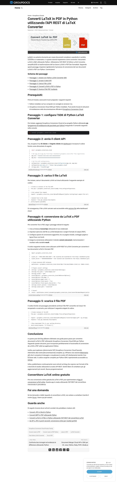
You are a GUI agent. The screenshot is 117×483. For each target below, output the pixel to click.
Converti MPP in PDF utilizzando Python (43, 415)
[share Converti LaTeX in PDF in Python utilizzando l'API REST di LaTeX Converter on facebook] (60, 450)
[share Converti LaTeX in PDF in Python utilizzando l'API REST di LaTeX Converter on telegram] (68, 450)
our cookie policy (96, 468)
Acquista (57, 2)
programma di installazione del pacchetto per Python (46, 125)
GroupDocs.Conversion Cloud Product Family (41, 428)
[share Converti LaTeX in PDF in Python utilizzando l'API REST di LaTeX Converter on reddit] (57, 450)
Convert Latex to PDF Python (50, 432)
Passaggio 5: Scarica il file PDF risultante (43, 89)
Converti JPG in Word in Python (40, 412)
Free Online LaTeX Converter (36, 435)
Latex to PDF (64, 432)
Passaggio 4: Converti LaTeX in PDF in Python (45, 86)
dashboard (67, 144)
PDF (35, 62)
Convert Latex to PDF (34, 432)
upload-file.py (32, 204)
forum (34, 397)
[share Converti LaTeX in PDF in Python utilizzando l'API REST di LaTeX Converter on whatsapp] (64, 450)
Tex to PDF (50, 435)
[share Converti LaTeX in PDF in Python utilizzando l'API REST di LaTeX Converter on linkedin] (53, 450)
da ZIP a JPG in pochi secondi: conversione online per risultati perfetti (53, 421)
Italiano (94, 2)
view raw (86, 169)
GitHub (50, 169)
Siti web (73, 2)
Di (78, 2)
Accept (99, 471)
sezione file (72, 208)
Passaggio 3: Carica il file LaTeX (40, 83)
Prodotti (50, 2)
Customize (92, 476)
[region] (58, 158)
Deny (106, 476)
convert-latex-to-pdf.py (34, 295)
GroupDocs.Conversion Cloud (73, 109)
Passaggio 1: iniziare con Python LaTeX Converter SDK (48, 78)
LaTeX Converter (75, 432)
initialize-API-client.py (34, 169)
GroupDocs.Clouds (38, 15)
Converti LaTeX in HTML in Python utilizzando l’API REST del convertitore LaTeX (56, 418)
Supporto (65, 2)
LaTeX (30, 57)
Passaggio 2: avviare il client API (40, 81)
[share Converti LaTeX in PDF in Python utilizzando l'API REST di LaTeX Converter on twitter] (50, 450)
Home (17, 8)
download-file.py (33, 328)
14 (63, 353)
